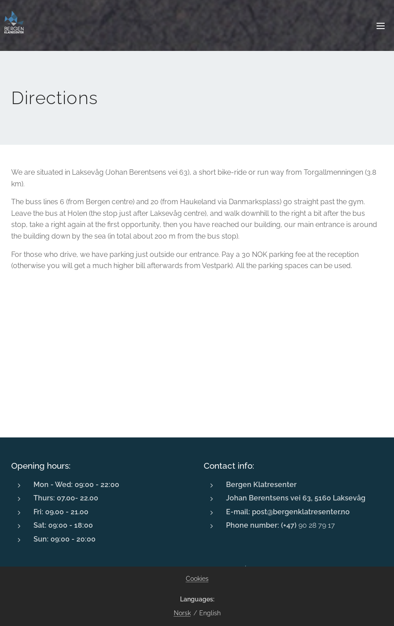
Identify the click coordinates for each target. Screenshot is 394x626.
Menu (381, 25)
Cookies (197, 578)
